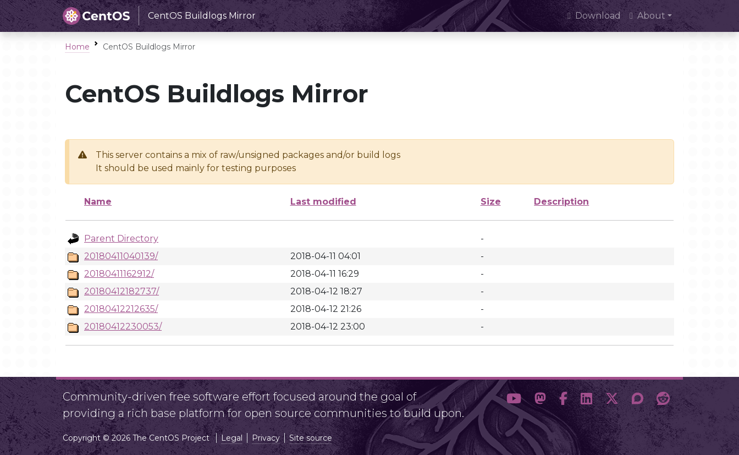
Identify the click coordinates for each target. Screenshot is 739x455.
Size (491, 201)
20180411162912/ (119, 273)
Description (561, 201)
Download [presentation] (594, 15)
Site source (310, 438)
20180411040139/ (121, 256)
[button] (514, 400)
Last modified (323, 201)
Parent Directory (121, 238)
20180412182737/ (121, 291)
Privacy (266, 438)
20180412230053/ (123, 326)
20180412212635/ (121, 309)
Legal (231, 438)
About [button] (647, 15)
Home (77, 47)
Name (98, 201)
